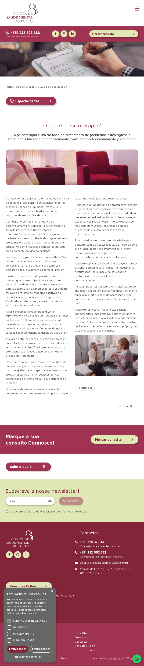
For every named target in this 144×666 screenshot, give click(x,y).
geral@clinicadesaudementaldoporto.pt (104, 562)
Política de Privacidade (40, 511)
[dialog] (29, 625)
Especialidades (31, 101)
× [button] (52, 591)
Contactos (81, 641)
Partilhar (125, 405)
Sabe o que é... (28, 467)
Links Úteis (82, 633)
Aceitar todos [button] (17, 649)
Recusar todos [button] (41, 649)
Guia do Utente (25, 86)
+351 (93, 542)
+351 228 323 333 (23, 33)
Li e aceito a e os (47, 511)
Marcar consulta (113, 33)
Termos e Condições (74, 511)
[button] (29, 657)
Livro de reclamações (88, 650)
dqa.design (114, 658)
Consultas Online (29, 586)
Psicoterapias (84, 387)
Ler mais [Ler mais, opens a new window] (31, 613)
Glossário (80, 637)
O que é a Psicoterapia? (52, 86)
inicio (9, 86)
